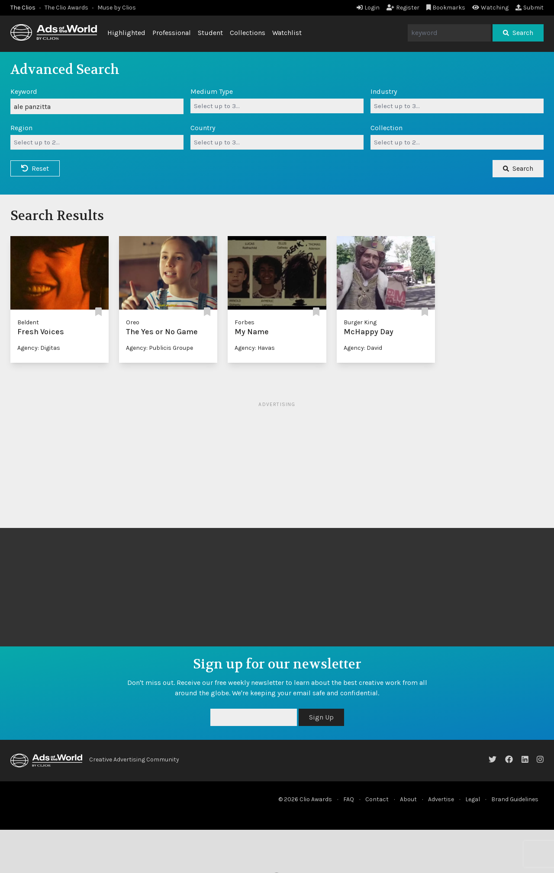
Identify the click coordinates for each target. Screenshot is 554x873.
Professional (171, 33)
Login (368, 7)
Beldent (28, 322)
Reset (35, 168)
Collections (247, 33)
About (408, 799)
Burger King (360, 322)
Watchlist (287, 33)
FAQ (348, 799)
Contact (377, 799)
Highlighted (126, 33)
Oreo (132, 322)
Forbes (244, 322)
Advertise (441, 799)
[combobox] (277, 106)
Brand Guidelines (514, 799)
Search (518, 33)
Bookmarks (446, 7)
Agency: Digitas (38, 348)
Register (403, 7)
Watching (490, 7)
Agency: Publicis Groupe (159, 348)
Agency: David (363, 348)
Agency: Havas (255, 348)
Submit (529, 7)
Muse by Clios (116, 7)
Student (210, 33)
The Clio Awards (66, 7)
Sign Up (321, 717)
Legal (472, 799)
